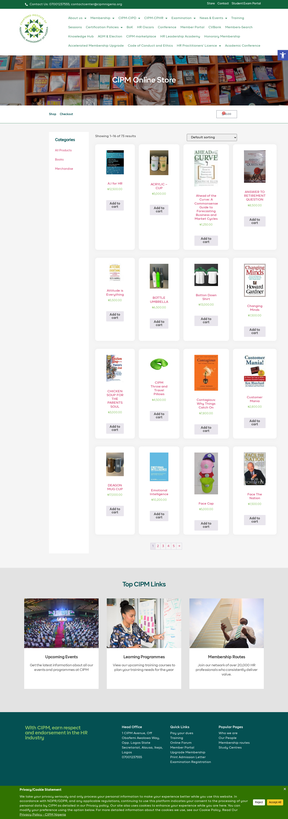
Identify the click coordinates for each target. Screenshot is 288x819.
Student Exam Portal (246, 3)
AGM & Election (110, 36)
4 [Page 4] (168, 546)
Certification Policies (104, 27)
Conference (167, 27)
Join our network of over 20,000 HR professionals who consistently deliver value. (226, 669)
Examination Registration (190, 762)
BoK (130, 27)
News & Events (213, 18)
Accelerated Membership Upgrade (96, 45)
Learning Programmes (144, 657)
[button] (283, 55)
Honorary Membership (222, 36)
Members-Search (239, 27)
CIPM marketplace (141, 36)
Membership (102, 18)
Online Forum (181, 743)
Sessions (75, 27)
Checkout (66, 114)
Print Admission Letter (188, 757)
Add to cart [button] (115, 205)
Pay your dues (181, 733)
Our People (228, 738)
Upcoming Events (61, 657)
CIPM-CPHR (155, 18)
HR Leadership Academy (180, 36)
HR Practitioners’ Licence (199, 45)
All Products (63, 150)
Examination (183, 18)
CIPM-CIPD (129, 18)
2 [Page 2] (158, 546)
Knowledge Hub (81, 36)
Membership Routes (226, 657)
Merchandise (64, 169)
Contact (223, 3)
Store (211, 3)
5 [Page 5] (174, 546)
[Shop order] (212, 137)
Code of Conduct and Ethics (150, 45)
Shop (52, 114)
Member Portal (192, 27)
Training (237, 18)
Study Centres (230, 747)
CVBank (214, 27)
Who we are (228, 733)
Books (59, 159)
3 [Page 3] (163, 546)
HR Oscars (145, 27)
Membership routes (234, 743)
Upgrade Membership (187, 752)
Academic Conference (242, 45)
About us (77, 18)
